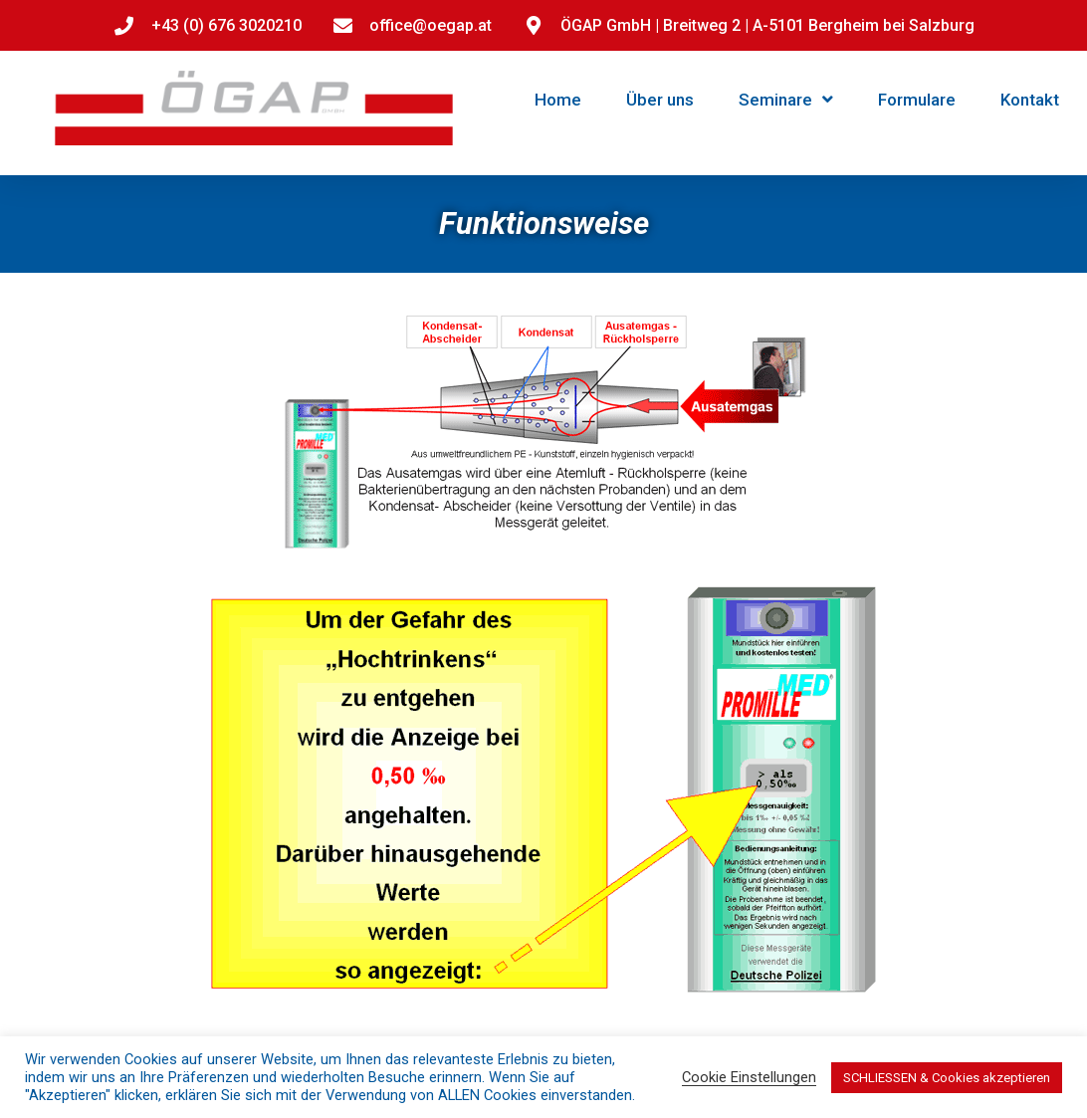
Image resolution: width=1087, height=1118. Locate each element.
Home (558, 100)
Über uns (660, 100)
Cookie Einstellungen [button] (749, 1077)
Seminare (786, 99)
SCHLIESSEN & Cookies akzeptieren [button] (946, 1077)
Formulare (917, 100)
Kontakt (1029, 100)
